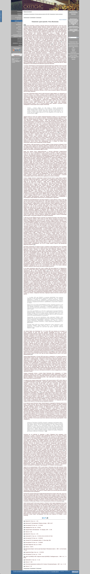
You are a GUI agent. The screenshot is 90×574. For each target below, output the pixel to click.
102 (61, 41)
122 (54, 506)
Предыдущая (26, 17)
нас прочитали (18, 17)
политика (19, 22)
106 (52, 102)
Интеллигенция (32, 14)
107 (36, 113)
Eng (76, 0)
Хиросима (73, 14)
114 (52, 350)
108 (58, 132)
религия (19, 26)
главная (19, 11)
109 (34, 244)
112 (30, 287)
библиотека (18, 21)
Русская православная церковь (73, 53)
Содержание (32, 17)
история (19, 29)
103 (52, 44)
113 (33, 327)
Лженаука (73, 59)
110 (47, 270)
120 (50, 476)
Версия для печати (28, 11)
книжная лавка (17, 43)
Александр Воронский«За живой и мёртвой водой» (73, 27)
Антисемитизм (26, 14)
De (78, 0)
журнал (20, 13)
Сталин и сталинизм (59, 14)
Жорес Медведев (63, 19)
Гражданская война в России (73, 43)
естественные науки (17, 34)
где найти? (19, 19)
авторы (19, 38)
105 (60, 76)
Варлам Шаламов (73, 12)
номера (19, 15)
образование (18, 24)
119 (63, 450)
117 (43, 397)
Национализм (52, 14)
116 (41, 392)
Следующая (38, 17)
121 (63, 501)
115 (31, 354)
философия (18, 27)
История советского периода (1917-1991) (42, 14)
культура (19, 32)
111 (56, 279)
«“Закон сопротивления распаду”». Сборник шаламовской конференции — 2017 (73, 30)
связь (20, 45)
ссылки (19, 41)
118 (46, 431)
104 (34, 62)
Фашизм (73, 50)
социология (18, 31)
